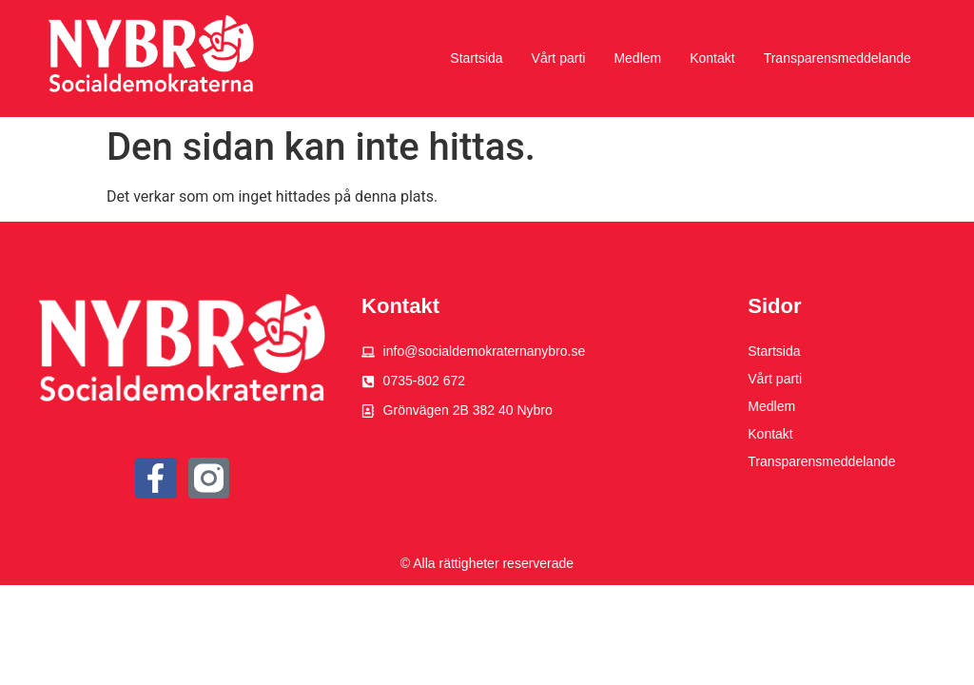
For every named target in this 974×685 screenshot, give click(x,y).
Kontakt (712, 58)
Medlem (637, 58)
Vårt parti (559, 58)
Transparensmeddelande (837, 58)
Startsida (476, 58)
